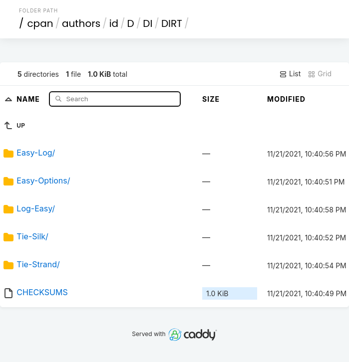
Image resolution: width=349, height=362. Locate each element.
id (113, 23)
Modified (286, 99)
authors (81, 23)
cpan (40, 23)
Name (29, 98)
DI (147, 23)
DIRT (171, 23)
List (290, 73)
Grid (320, 73)
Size (211, 99)
